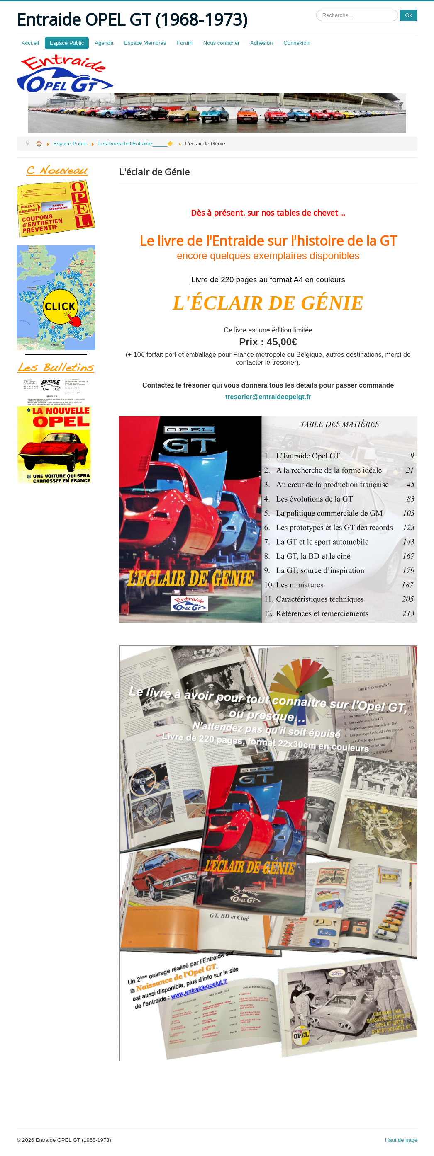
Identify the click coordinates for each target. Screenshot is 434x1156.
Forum (185, 43)
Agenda (104, 43)
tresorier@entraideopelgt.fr (268, 396)
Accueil (30, 43)
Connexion (297, 43)
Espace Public (67, 43)
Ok (408, 15)
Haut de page (401, 1140)
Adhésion (261, 43)
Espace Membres (145, 43)
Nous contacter (221, 43)
